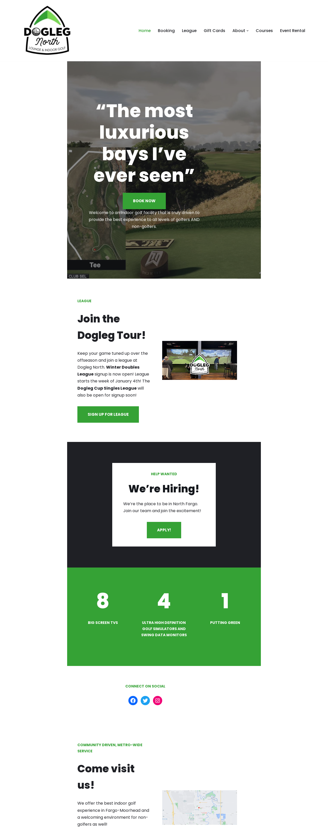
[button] (247, 31)
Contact (296, 823)
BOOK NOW (164, 181)
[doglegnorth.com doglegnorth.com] (47, 31)
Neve (27, 823)
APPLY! (164, 476)
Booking (165, 31)
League (188, 31)
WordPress (71, 823)
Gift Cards (213, 31)
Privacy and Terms (261, 823)
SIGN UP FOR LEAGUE (49, 357)
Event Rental (292, 31)
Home (143, 31)
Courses (263, 31)
